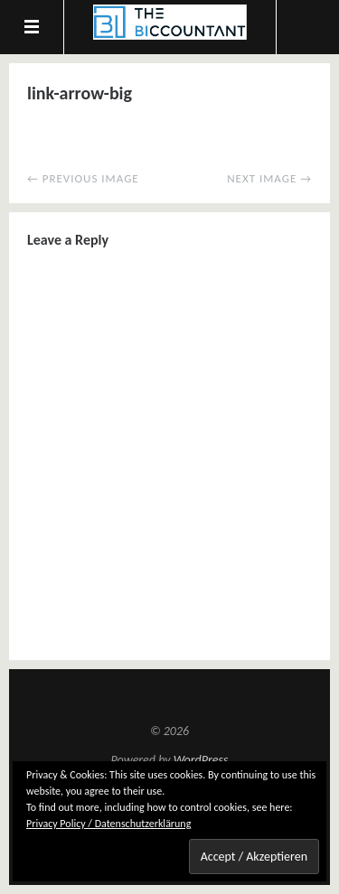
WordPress (201, 760)
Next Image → (269, 178)
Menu (32, 27)
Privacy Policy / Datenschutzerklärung (108, 823)
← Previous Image (83, 178)
